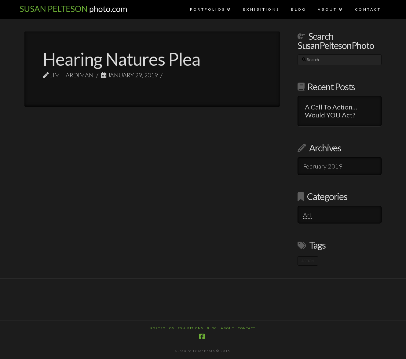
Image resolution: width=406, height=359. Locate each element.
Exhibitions (190, 328)
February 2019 (322, 166)
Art (307, 214)
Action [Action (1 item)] (308, 261)
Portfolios (162, 328)
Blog (212, 328)
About (227, 328)
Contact (246, 328)
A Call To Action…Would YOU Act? (331, 111)
